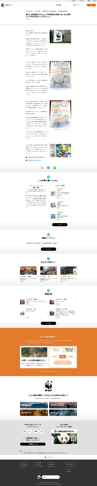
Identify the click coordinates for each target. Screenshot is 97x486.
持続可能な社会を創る (64, 406)
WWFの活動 (38, 462)
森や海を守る (64, 414)
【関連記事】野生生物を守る (34, 160)
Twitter (42, 168)
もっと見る (60, 224)
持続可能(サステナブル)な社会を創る (49, 11)
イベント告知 (37, 11)
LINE (55, 168)
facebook (48, 168)
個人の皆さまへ (74, 0)
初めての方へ (52, 462)
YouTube (36, 431)
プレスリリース (71, 462)
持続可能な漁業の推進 (63, 11)
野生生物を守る (34, 414)
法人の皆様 (38, 464)
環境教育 (55, 243)
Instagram (41, 431)
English (69, 471)
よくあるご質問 (39, 466)
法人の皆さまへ (82, 0)
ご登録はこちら (33, 444)
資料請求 (89, 0)
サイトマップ (70, 469)
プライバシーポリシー (72, 467)
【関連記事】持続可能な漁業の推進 (36, 157)
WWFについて (25, 462)
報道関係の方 (52, 464)
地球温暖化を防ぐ (34, 406)
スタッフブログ (29, 11)
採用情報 (24, 466)
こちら (55, 371)
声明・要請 (70, 464)
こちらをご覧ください (58, 484)
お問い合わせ (52, 466)
